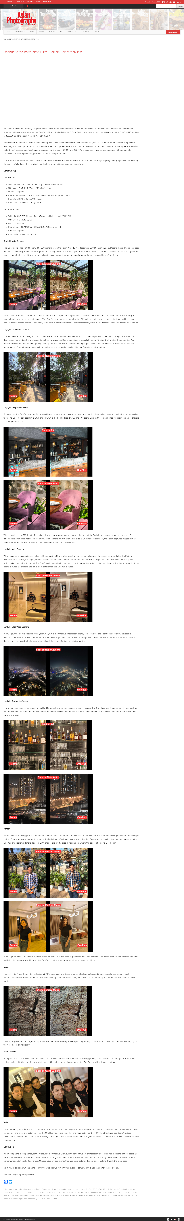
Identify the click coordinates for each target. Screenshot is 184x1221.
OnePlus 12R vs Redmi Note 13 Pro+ (109, 1189)
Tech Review (8, 1199)
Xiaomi (24, 1199)
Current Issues (20, 32)
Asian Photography (44, 1189)
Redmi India (44, 1195)
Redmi (36, 1195)
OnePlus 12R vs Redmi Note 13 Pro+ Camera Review (100, 1192)
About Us (20, 2)
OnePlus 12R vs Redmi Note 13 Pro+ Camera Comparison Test (43, 52)
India (76, 1189)
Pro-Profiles (71, 32)
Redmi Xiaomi (70, 1195)
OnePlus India (28, 1195)
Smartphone (80, 1195)
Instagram (174, 2)
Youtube (170, 2)
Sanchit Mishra (51, 1199)
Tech (125, 1195)
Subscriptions (9, 2)
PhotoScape (85, 32)
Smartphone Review (115, 1195)
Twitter (167, 2)
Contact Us (47, 2)
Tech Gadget (132, 1195)
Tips (61, 32)
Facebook (163, 2)
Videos (97, 32)
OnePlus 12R (90, 1189)
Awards (41, 32)
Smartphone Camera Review (96, 1195)
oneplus (82, 1189)
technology (17, 1199)
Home (8, 32)
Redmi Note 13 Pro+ (57, 1195)
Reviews (52, 32)
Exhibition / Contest (33, 2)
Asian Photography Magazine (63, 1189)
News (32, 32)
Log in (178, 2)
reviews (25, 1189)
